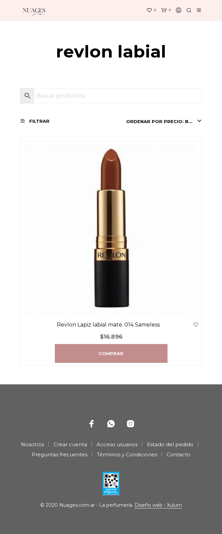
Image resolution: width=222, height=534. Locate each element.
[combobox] (164, 121)
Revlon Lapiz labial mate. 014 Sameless (108, 324)
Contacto (178, 454)
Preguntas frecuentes (59, 454)
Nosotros (32, 444)
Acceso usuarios (117, 444)
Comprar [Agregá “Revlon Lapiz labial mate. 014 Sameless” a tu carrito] (111, 353)
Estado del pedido (170, 444)
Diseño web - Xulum (158, 505)
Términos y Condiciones (127, 454)
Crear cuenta (70, 444)
